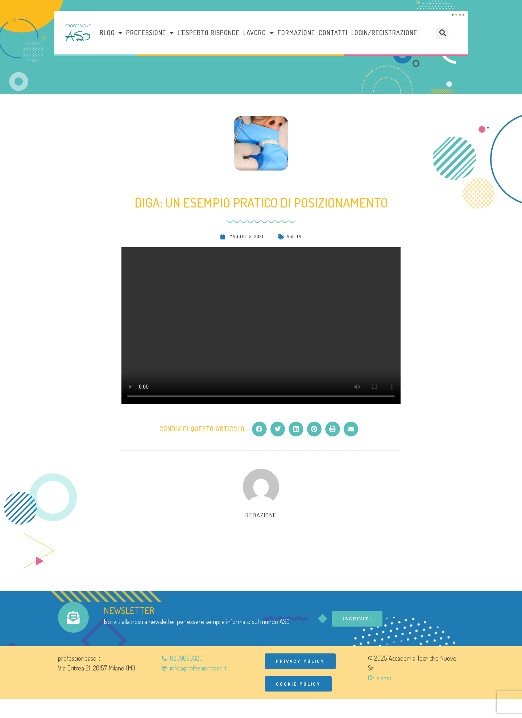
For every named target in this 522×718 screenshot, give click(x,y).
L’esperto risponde (209, 33)
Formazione (296, 33)
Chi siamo (380, 678)
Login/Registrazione (384, 33)
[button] (442, 33)
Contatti (333, 33)
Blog (111, 33)
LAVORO (258, 33)
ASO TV (294, 236)
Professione (150, 33)
